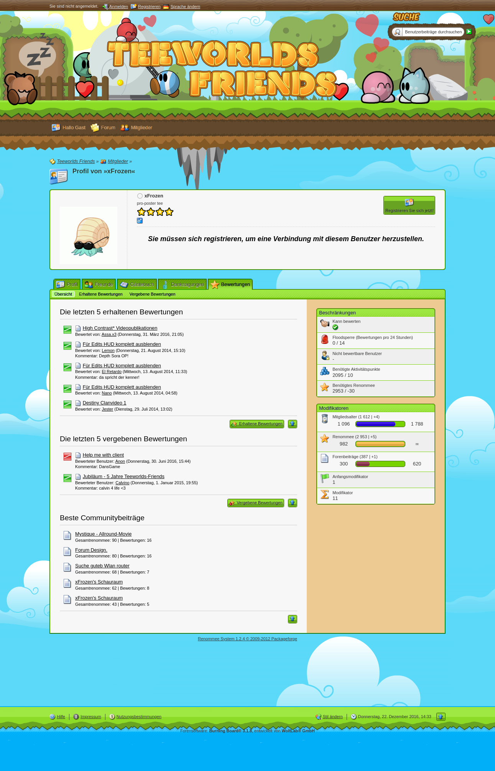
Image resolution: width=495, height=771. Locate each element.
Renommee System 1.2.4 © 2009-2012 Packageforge (247, 638)
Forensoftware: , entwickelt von (247, 730)
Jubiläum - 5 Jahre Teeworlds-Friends (123, 476)
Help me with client (103, 455)
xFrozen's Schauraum (99, 582)
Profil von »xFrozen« (103, 171)
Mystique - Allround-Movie (103, 534)
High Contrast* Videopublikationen (120, 328)
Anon (120, 461)
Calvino (122, 482)
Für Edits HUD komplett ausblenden (122, 344)
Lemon (108, 350)
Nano (107, 393)
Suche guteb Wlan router (102, 566)
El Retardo (112, 371)
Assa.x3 (109, 334)
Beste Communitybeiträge (102, 518)
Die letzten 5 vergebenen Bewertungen (123, 439)
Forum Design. (91, 550)
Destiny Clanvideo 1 (105, 403)
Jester (107, 409)
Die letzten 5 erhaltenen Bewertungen (121, 312)
